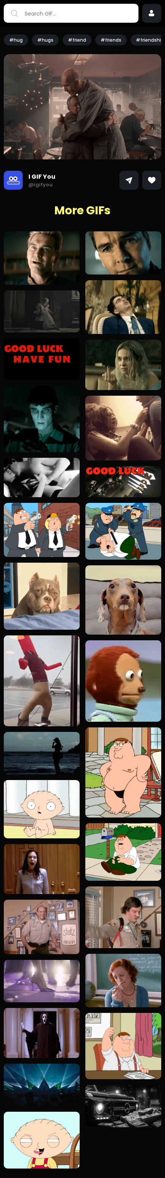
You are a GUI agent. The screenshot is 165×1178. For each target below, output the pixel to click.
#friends (111, 40)
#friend (77, 40)
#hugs (45, 40)
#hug (16, 40)
